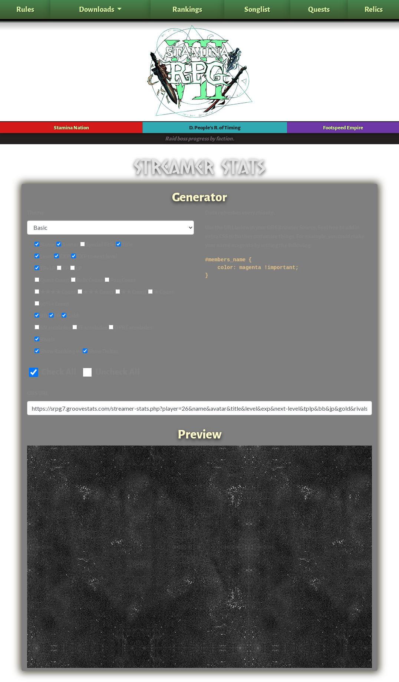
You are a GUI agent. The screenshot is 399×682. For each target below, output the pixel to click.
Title (124, 244)
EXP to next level (94, 256)
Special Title (97, 244)
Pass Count (120, 280)
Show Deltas (100, 351)
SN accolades (52, 327)
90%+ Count (51, 304)
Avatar (67, 244)
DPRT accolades (130, 327)
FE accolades (89, 327)
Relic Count (87, 280)
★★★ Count (96, 292)
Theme (35, 212)
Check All (52, 372)
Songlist (257, 9)
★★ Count (130, 292)
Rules (25, 9)
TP (63, 268)
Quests (319, 9)
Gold (70, 316)
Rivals (44, 339)
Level (43, 256)
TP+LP (44, 268)
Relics (374, 9)
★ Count (161, 292)
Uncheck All (111, 372)
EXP (62, 256)
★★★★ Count (55, 292)
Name (44, 244)
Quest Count (51, 280)
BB (40, 316)
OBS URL (37, 393)
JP (54, 316)
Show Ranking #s (57, 351)
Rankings (187, 9)
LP (76, 268)
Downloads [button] (97, 9)
